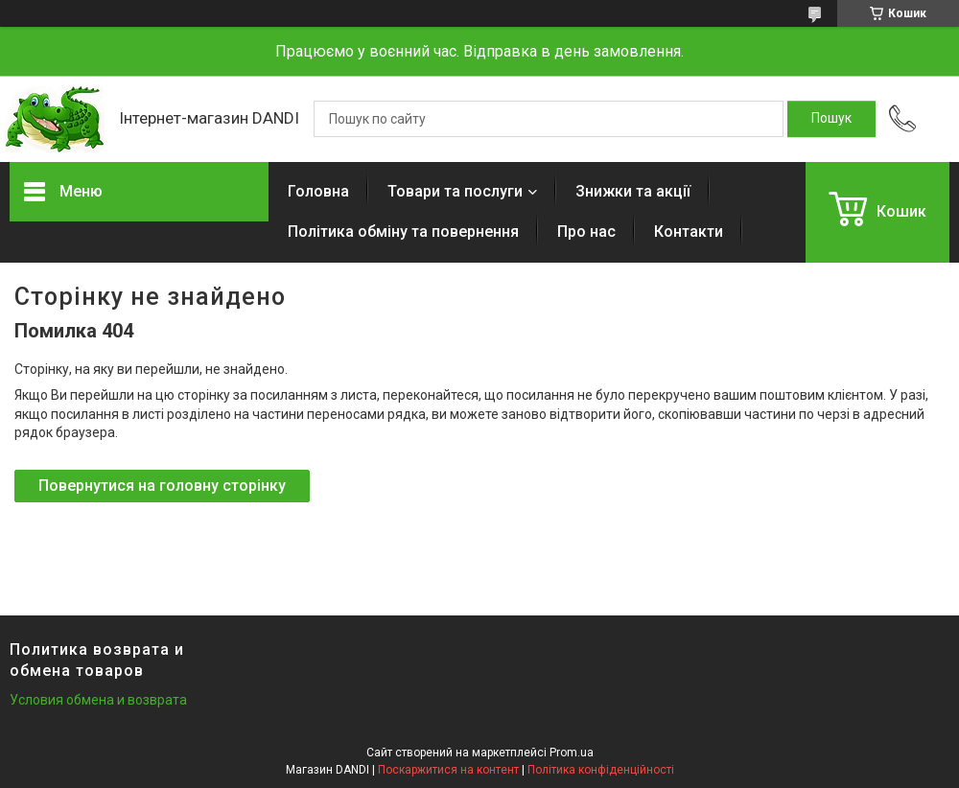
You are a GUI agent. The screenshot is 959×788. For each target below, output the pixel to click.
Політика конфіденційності (600, 769)
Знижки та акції (632, 191)
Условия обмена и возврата (98, 699)
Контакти (688, 231)
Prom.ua (572, 752)
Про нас (586, 231)
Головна (318, 191)
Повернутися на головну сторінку (162, 485)
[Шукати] (831, 119)
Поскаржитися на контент (448, 769)
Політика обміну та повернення (403, 231)
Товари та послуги (455, 191)
